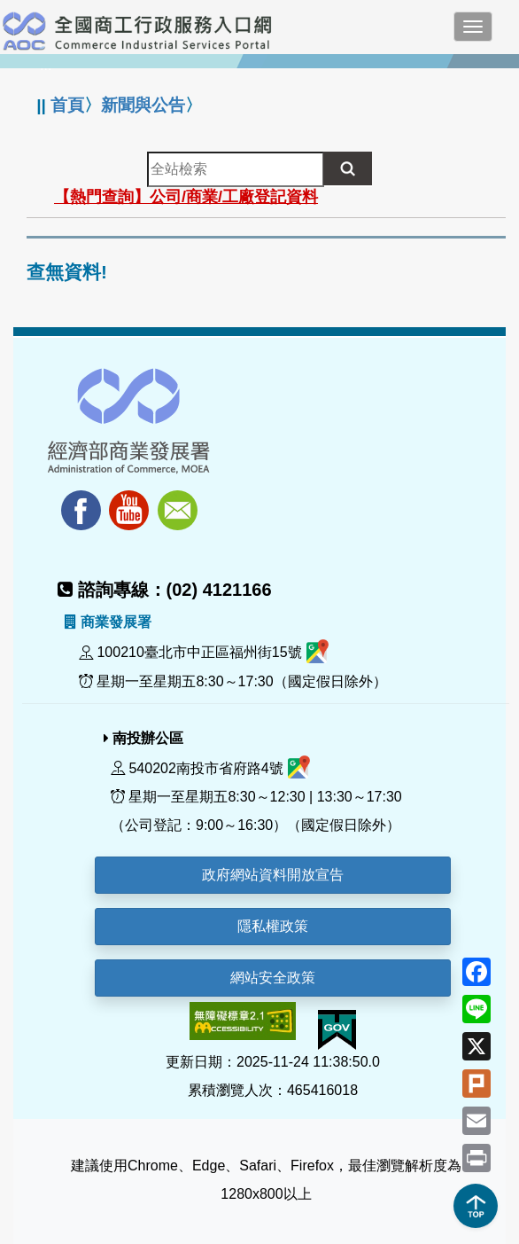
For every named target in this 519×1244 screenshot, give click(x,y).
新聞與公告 (143, 105)
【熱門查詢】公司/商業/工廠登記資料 (186, 197)
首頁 (67, 105)
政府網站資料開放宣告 (273, 874)
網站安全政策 (272, 977)
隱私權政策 (272, 926)
